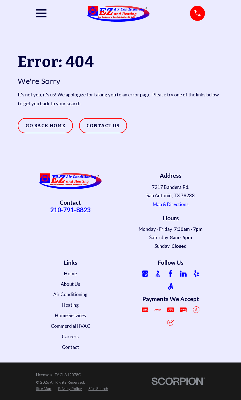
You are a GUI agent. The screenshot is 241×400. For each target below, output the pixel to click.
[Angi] (170, 286)
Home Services (70, 315)
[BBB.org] (157, 273)
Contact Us (103, 126)
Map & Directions (171, 204)
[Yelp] (196, 273)
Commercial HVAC (70, 326)
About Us (70, 284)
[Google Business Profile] (145, 273)
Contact (70, 347)
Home (70, 273)
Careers (70, 336)
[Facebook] (170, 273)
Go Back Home (45, 126)
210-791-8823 (70, 210)
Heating (70, 305)
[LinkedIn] (183, 273)
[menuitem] (43, 388)
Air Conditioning (70, 294)
